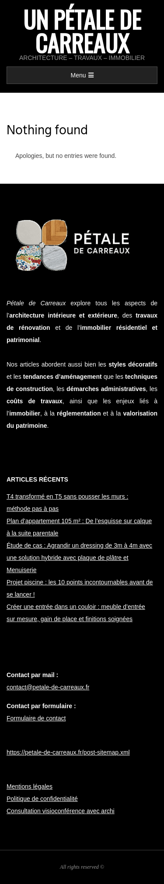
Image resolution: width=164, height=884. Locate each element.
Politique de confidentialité (42, 798)
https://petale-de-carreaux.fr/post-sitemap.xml (68, 752)
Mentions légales (29, 786)
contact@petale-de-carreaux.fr (48, 687)
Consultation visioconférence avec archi (61, 810)
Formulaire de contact (36, 718)
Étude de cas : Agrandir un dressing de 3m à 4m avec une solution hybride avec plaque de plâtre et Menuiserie (79, 557)
